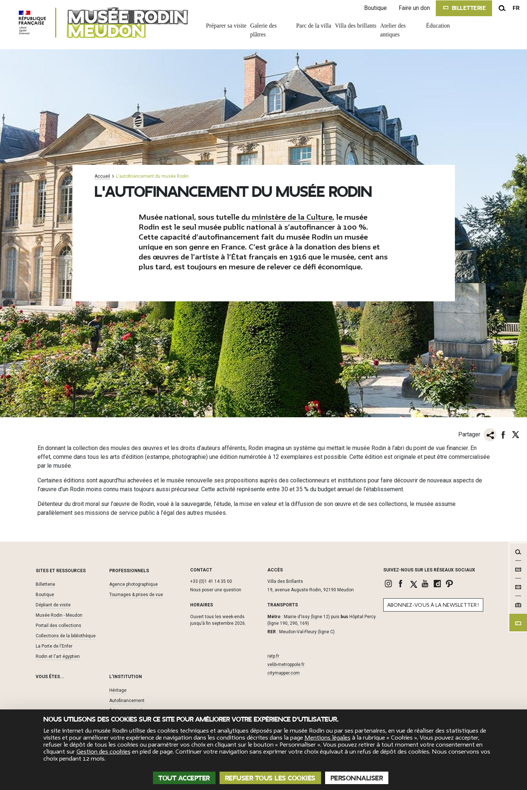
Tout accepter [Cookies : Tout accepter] (184, 778)
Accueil (102, 176)
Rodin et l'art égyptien (58, 656)
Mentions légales (327, 738)
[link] (389, 583)
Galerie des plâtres (263, 30)
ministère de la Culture (292, 217)
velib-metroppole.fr (286, 664)
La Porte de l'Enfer (54, 646)
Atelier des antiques (393, 30)
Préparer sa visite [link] (226, 25)
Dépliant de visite (53, 604)
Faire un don (414, 7)
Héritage (118, 690)
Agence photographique (133, 584)
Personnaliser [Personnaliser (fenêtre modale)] (357, 778)
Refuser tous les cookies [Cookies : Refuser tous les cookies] (270, 778)
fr (516, 8)
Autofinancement (127, 700)
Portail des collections (58, 625)
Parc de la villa (313, 25)
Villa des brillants (356, 25)
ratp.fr (273, 656)
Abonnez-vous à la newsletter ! (433, 605)
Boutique (375, 7)
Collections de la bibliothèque (66, 635)
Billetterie (45, 584)
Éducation (438, 25)
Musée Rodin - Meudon (59, 615)
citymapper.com (283, 673)
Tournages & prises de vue (136, 594)
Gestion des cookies (103, 752)
